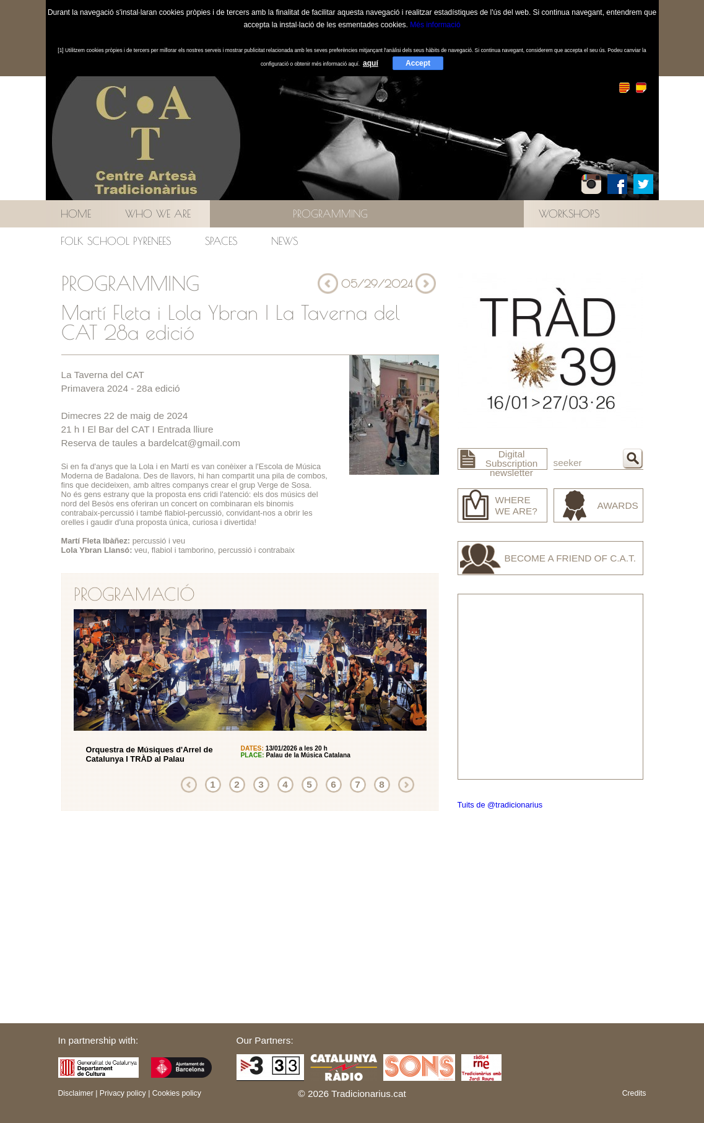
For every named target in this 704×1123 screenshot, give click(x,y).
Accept (418, 63)
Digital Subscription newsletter (511, 463)
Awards (618, 505)
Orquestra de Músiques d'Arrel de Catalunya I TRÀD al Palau (149, 754)
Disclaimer (75, 1093)
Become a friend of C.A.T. (571, 558)
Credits (634, 1093)
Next (406, 785)
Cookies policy (176, 1093)
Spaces (221, 241)
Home (76, 213)
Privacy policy (123, 1093)
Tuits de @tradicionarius (500, 804)
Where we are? (516, 505)
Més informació (435, 24)
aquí (370, 63)
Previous (189, 785)
